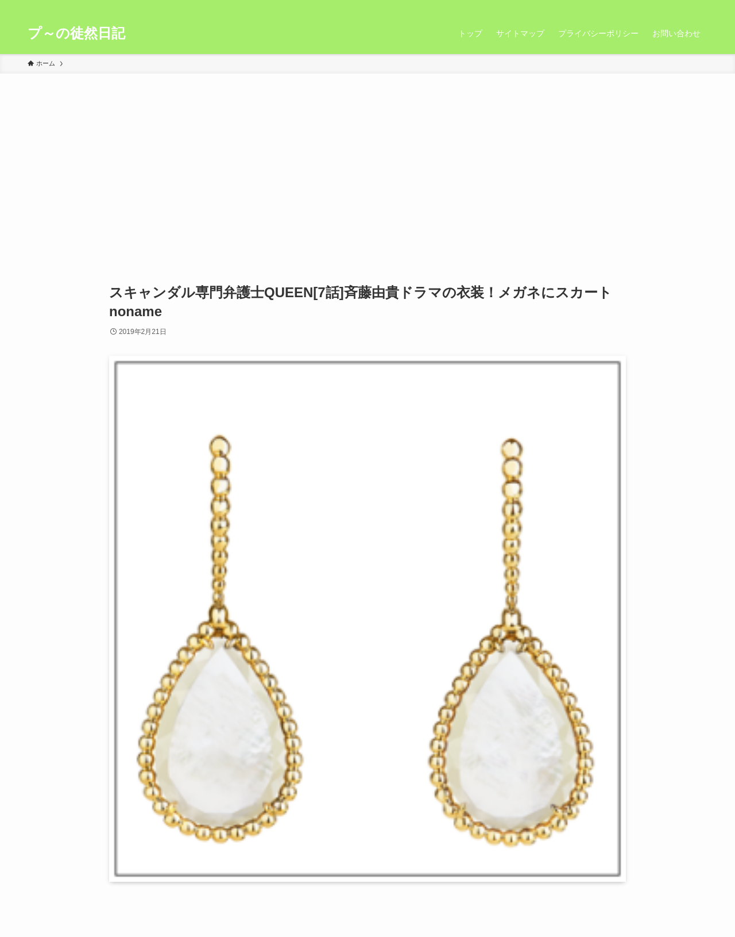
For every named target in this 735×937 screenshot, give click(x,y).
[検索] (700, 6)
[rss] (685, 6)
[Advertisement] (367, 159)
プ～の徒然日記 (76, 33)
